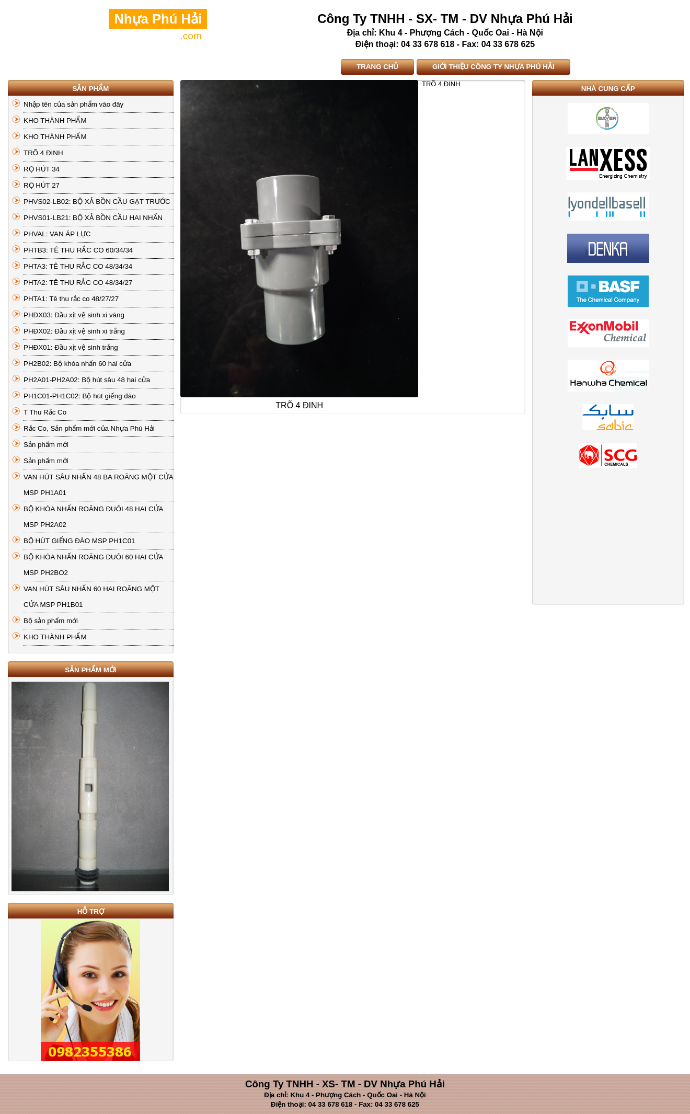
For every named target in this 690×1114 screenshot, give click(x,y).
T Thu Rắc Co (45, 412)
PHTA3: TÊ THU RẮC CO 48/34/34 (78, 266)
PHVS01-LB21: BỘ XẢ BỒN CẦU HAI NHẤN (93, 218)
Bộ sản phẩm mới (51, 621)
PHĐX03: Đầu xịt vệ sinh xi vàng (74, 315)
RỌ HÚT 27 (42, 185)
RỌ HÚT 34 (42, 169)
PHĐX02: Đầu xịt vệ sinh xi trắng (74, 331)
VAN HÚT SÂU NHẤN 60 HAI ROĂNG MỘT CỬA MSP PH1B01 (91, 596)
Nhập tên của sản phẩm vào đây (73, 104)
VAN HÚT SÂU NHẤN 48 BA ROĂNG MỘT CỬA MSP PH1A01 (99, 485)
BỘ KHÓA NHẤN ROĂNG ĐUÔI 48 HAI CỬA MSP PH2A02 (93, 517)
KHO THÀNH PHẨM (55, 120)
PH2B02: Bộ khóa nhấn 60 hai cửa (77, 363)
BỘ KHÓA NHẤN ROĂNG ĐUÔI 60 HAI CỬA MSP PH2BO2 (93, 565)
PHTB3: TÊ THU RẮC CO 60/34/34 (78, 250)
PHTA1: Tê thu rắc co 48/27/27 (71, 299)
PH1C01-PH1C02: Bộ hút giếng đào (80, 396)
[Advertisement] (608, 539)
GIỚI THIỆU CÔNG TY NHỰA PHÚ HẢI (493, 67)
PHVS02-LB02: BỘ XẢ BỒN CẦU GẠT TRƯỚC (97, 201)
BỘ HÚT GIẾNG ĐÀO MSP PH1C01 (79, 541)
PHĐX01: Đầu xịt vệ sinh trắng (71, 347)
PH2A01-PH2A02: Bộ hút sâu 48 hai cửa (87, 380)
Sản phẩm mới (46, 445)
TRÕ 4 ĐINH (43, 153)
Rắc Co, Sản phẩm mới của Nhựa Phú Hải (89, 428)
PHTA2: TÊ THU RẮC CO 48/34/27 (78, 282)
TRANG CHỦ (377, 67)
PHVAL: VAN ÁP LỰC (57, 234)
